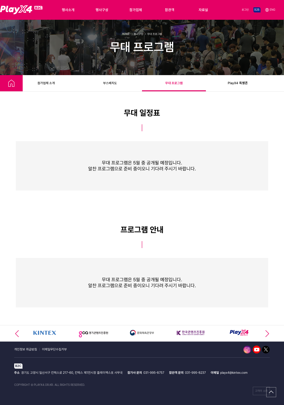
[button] (267, 333)
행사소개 (68, 10)
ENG (270, 10)
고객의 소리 (261, 390)
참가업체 (135, 10)
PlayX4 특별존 (238, 83)
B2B (257, 9)
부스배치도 (110, 83)
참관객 (169, 10)
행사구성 (102, 10)
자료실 (203, 10)
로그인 (245, 9)
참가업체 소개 (46, 83)
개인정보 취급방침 (25, 349)
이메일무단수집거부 (54, 349)
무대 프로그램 (174, 83)
